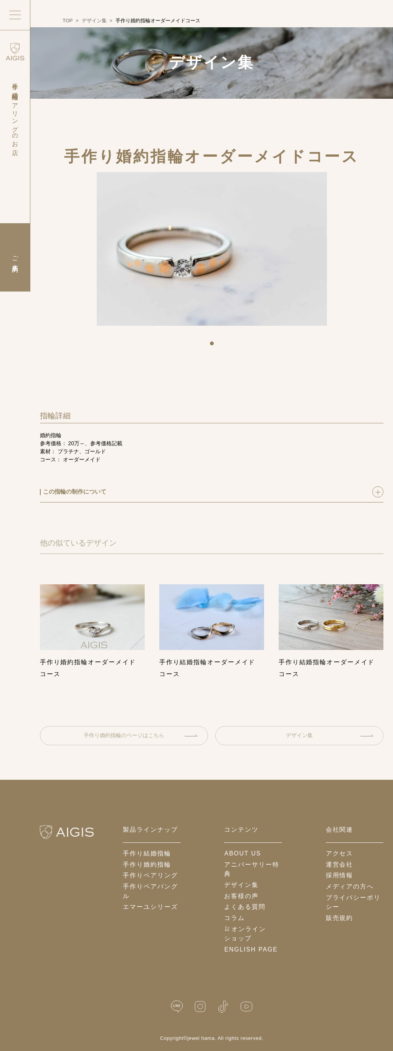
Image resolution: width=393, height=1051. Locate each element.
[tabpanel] (212, 249)
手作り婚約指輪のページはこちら (141, 735)
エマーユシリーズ (150, 906)
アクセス (339, 853)
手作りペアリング (150, 875)
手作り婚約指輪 (147, 864)
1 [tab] (214, 346)
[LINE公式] (176, 1006)
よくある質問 (244, 906)
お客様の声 (241, 896)
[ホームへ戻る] (67, 832)
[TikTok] (223, 1006)
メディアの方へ (350, 886)
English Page (250, 949)
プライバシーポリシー (353, 902)
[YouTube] (246, 1006)
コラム (234, 918)
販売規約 (339, 918)
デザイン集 (329, 735)
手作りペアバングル (150, 891)
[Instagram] (200, 1006)
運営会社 (339, 864)
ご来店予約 (15, 257)
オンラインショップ (245, 934)
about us (242, 853)
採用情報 (339, 875)
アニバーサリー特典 (251, 869)
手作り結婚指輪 (147, 853)
